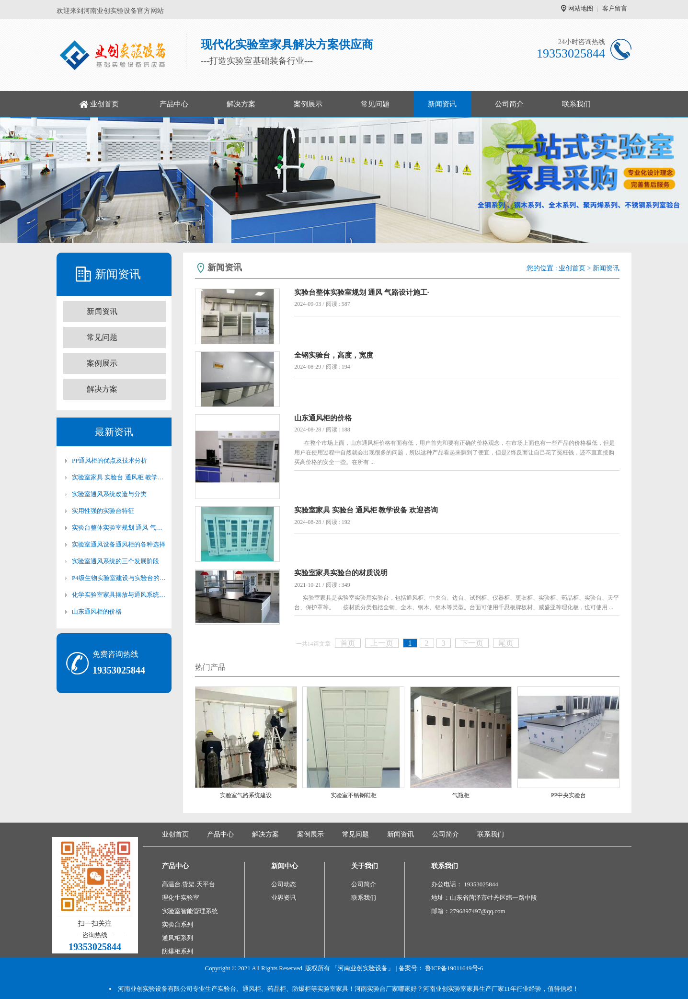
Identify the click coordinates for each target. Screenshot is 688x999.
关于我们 (364, 866)
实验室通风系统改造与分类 (109, 494)
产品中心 (174, 104)
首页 (347, 643)
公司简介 (509, 104)
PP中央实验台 (568, 795)
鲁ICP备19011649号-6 (454, 968)
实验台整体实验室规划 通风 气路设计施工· (119, 527)
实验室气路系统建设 (246, 795)
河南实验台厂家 (376, 988)
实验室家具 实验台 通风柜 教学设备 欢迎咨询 (119, 477)
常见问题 (375, 104)
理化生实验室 (180, 897)
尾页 (506, 643)
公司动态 (283, 884)
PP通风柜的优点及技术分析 (109, 460)
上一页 (381, 643)
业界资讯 (283, 897)
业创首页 (104, 104)
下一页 (471, 643)
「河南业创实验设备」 (363, 968)
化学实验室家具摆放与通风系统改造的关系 (119, 594)
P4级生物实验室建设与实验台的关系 (119, 577)
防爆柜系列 (177, 951)
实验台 (227, 988)
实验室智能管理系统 (190, 911)
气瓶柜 (461, 795)
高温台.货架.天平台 (188, 884)
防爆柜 (301, 988)
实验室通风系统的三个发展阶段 (115, 561)
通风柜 (251, 988)
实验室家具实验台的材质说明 (341, 573)
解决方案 (241, 104)
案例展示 (308, 104)
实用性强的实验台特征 (103, 510)
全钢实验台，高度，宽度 (333, 355)
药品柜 (276, 988)
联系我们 (576, 104)
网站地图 (580, 8)
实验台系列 (177, 924)
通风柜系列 (177, 937)
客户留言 (614, 8)
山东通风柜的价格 (97, 611)
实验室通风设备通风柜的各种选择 (118, 544)
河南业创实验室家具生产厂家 (463, 988)
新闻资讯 (442, 104)
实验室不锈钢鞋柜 (354, 795)
